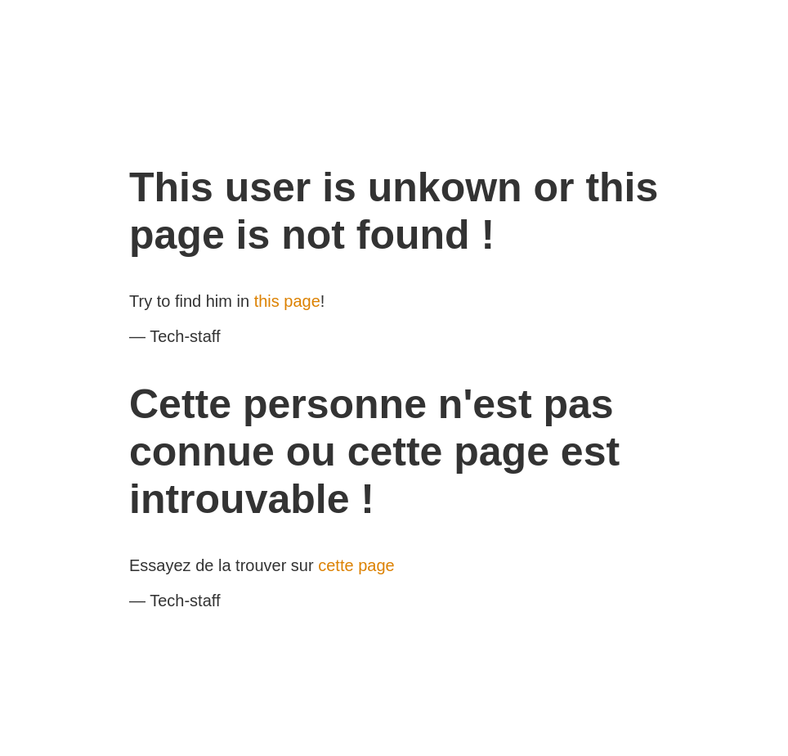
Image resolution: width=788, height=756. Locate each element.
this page (287, 301)
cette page (356, 565)
